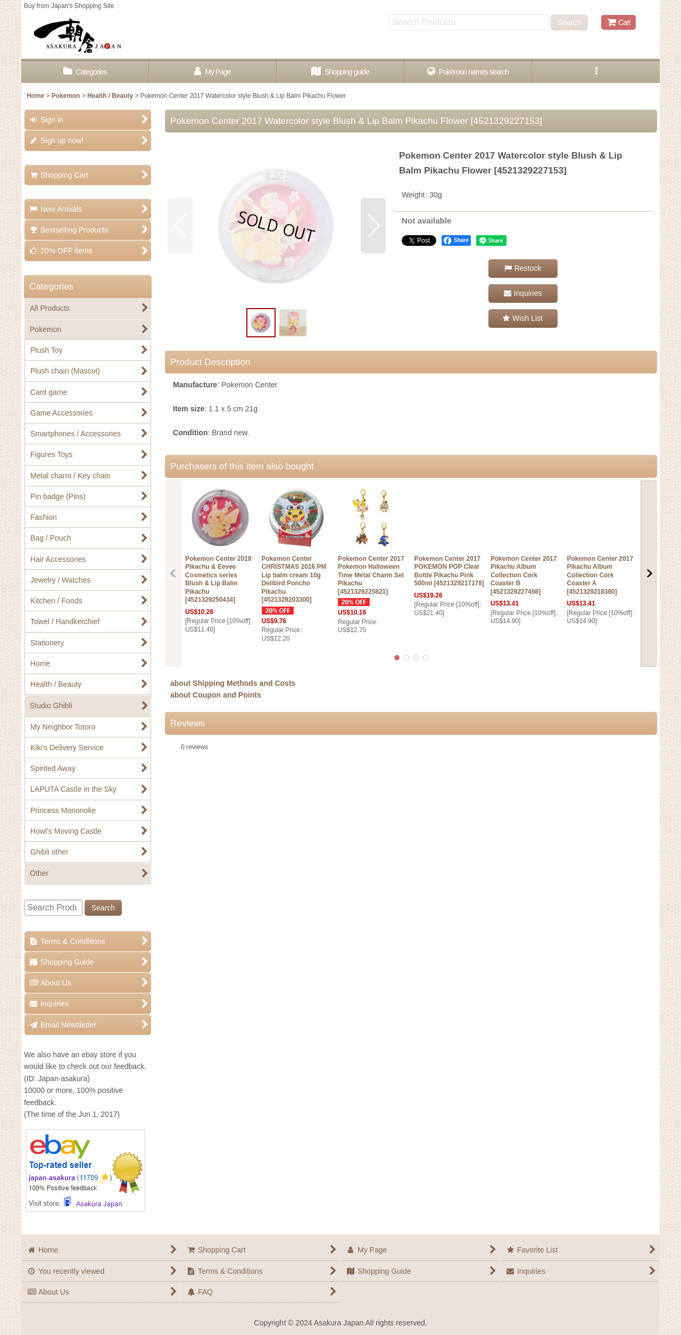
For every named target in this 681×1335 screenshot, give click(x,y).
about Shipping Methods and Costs (232, 683)
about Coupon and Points (215, 695)
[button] (596, 72)
